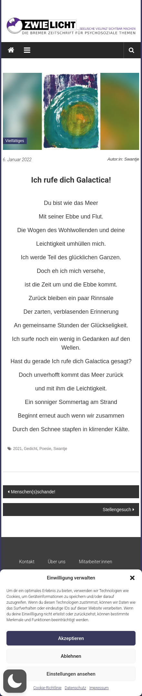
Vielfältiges (14, 141)
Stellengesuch (117, 509)
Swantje (60, 448)
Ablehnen (71, 656)
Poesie (45, 448)
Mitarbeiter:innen (95, 561)
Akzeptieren (71, 638)
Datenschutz (75, 688)
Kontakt (27, 561)
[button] (132, 578)
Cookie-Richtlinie (47, 688)
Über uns (57, 561)
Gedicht (30, 448)
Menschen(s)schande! (33, 491)
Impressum (99, 688)
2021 (17, 448)
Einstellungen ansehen (70, 674)
